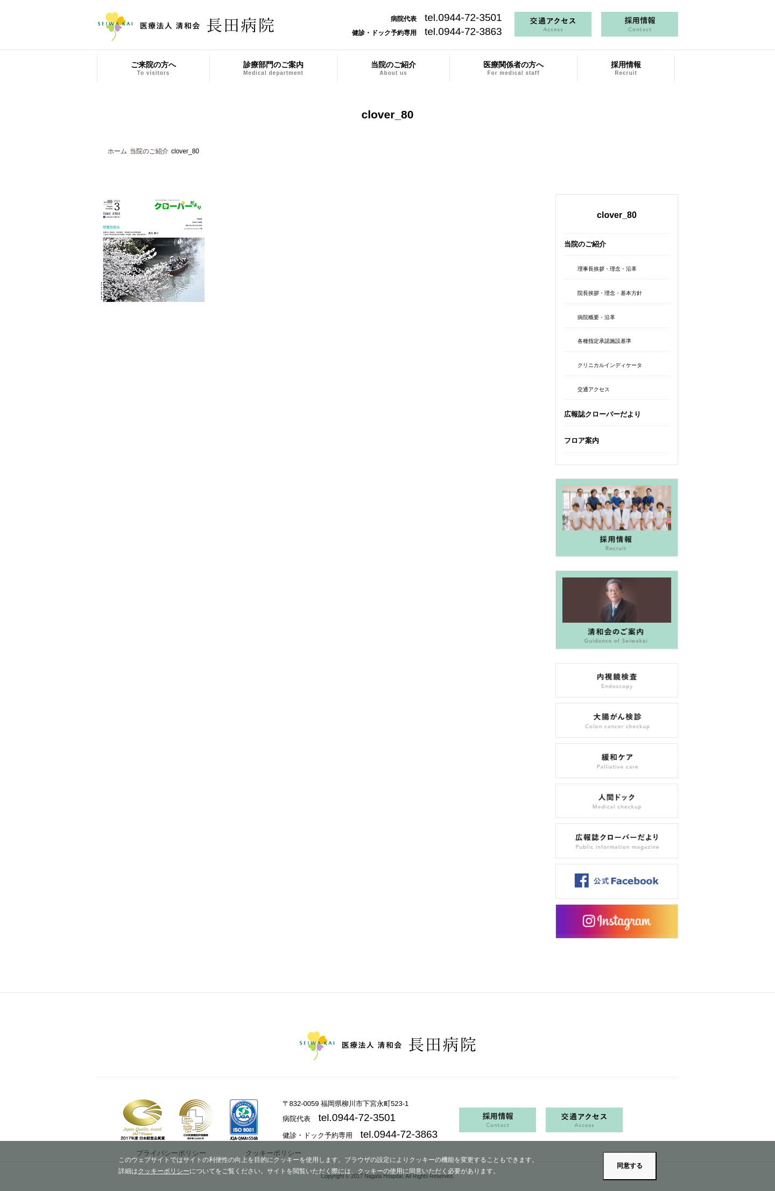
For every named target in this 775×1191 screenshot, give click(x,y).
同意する (630, 1165)
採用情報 (626, 68)
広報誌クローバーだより (602, 414)
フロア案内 (581, 440)
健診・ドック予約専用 (427, 33)
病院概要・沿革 (596, 317)
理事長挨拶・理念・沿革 (607, 269)
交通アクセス (593, 389)
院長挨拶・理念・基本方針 (609, 293)
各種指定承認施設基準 (604, 341)
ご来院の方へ (153, 68)
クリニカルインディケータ (609, 365)
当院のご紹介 (393, 68)
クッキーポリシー (163, 1171)
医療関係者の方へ (513, 68)
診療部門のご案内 (273, 68)
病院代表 (446, 19)
